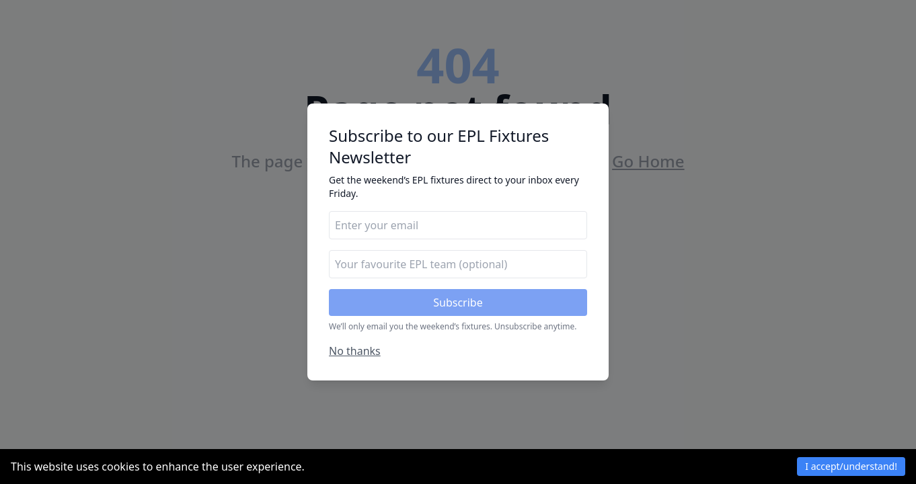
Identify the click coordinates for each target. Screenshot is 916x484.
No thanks (355, 351)
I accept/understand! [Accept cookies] (851, 466)
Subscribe (457, 302)
